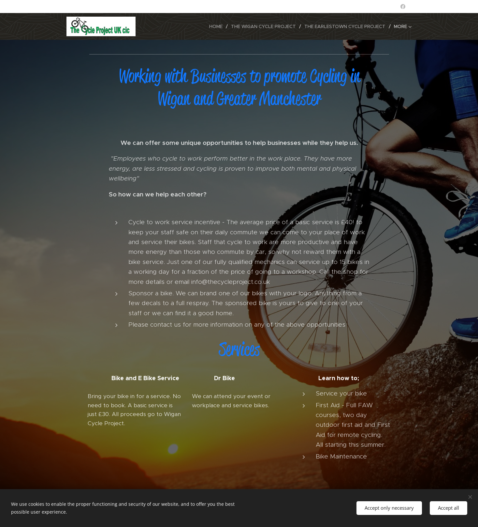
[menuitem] (218, 26)
